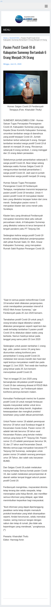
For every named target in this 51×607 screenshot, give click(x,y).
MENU (6, 29)
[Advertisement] (25, 274)
